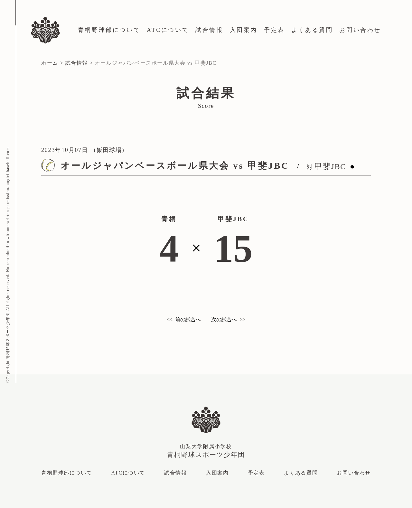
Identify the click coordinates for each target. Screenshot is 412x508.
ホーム (49, 63)
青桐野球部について (109, 30)
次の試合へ (224, 319)
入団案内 (244, 30)
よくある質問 (312, 30)
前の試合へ (188, 319)
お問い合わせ (360, 30)
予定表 (274, 30)
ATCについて (168, 30)
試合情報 (209, 30)
